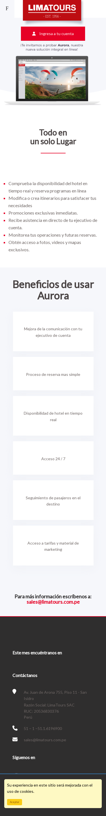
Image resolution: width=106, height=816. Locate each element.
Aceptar (14, 802)
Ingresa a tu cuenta (53, 33)
